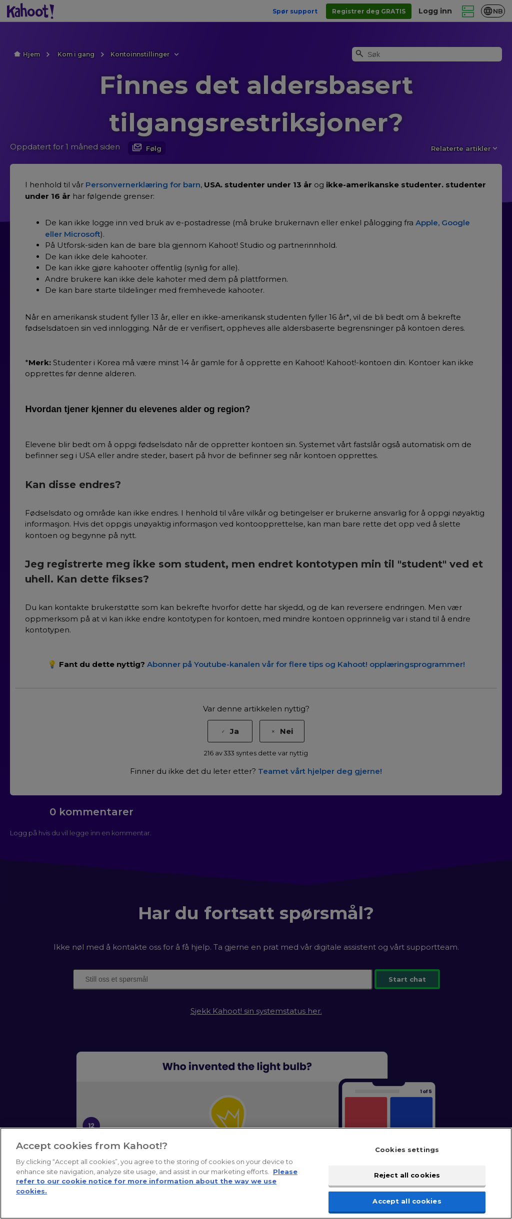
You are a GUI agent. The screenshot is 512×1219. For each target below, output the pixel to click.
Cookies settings (407, 1158)
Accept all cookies (406, 1208)
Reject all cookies (407, 1183)
